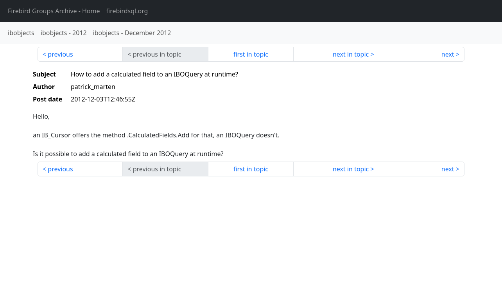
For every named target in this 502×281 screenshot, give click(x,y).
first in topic (250, 54)
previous (60, 54)
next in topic (351, 54)
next (447, 54)
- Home (54, 11)
